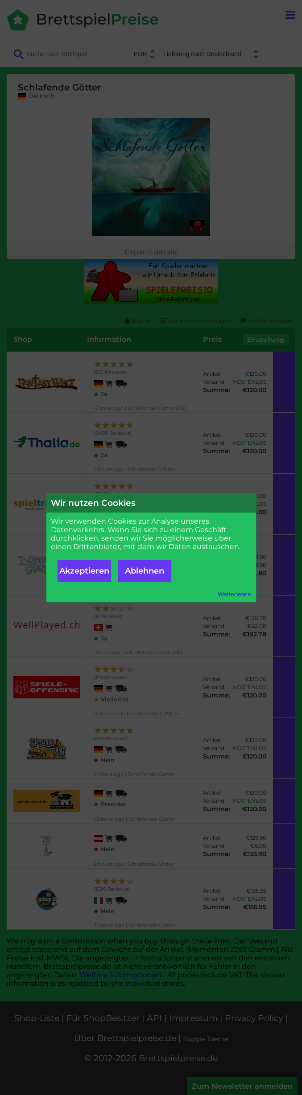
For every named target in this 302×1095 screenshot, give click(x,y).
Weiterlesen (235, 594)
